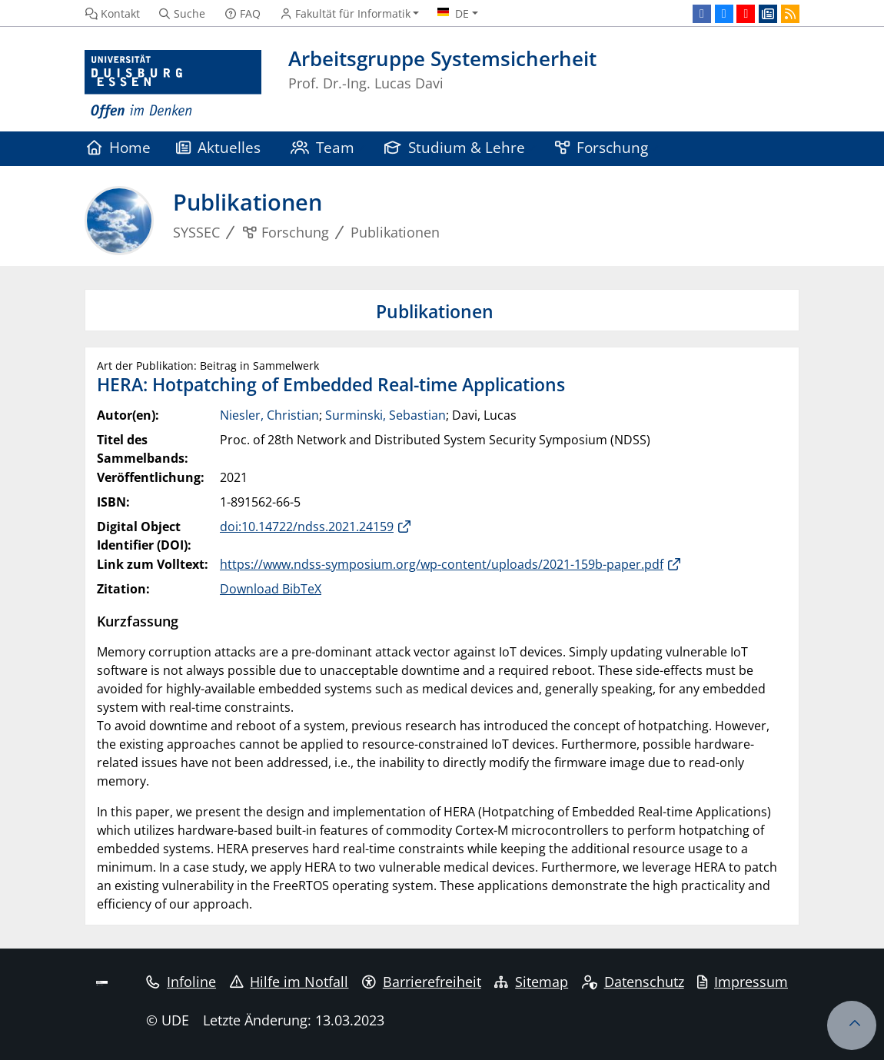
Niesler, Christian (269, 415)
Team (323, 147)
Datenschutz (633, 981)
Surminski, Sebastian (385, 415)
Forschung (602, 147)
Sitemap (531, 981)
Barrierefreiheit (421, 981)
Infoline (181, 981)
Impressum (742, 981)
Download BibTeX (270, 588)
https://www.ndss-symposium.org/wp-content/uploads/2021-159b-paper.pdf (441, 564)
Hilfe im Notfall (289, 981)
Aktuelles (218, 147)
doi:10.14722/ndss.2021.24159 (307, 526)
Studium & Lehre (455, 147)
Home (119, 147)
